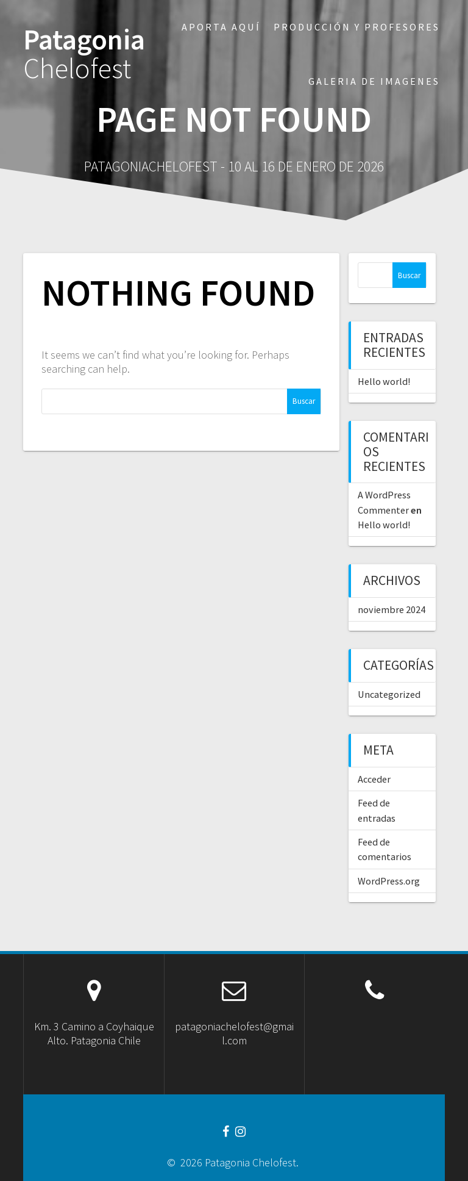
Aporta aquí (221, 27)
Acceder (374, 779)
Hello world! (384, 381)
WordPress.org (389, 881)
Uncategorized (389, 694)
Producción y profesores (357, 27)
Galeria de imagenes (374, 81)
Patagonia (84, 54)
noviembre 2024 (391, 609)
